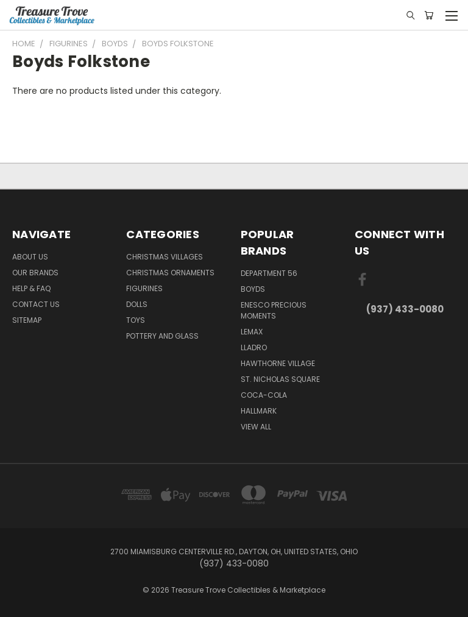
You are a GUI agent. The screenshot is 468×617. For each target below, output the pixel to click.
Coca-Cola (264, 395)
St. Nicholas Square (280, 379)
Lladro (254, 347)
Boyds (253, 289)
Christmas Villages (164, 257)
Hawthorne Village (278, 363)
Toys (135, 320)
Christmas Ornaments (170, 272)
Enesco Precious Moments (274, 310)
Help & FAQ (31, 288)
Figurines (144, 288)
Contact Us (36, 304)
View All (256, 426)
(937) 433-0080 (405, 309)
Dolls (136, 304)
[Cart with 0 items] (428, 15)
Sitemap (26, 320)
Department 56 (269, 273)
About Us (30, 257)
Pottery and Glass (162, 336)
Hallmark (259, 411)
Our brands (35, 272)
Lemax (252, 331)
